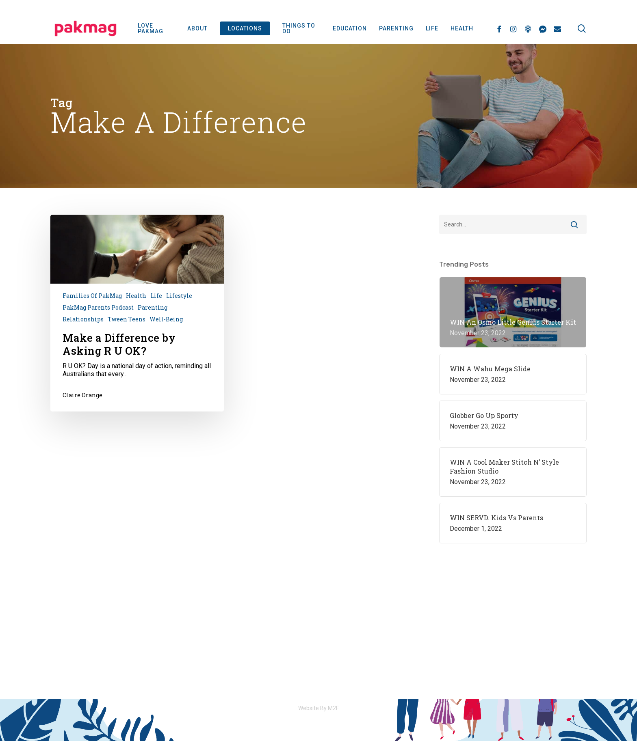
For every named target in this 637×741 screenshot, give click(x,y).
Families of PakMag (92, 295)
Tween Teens (126, 319)
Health (136, 295)
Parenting (152, 307)
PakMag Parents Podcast (98, 307)
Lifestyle (179, 295)
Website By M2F (318, 708)
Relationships (83, 319)
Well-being (166, 319)
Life (156, 295)
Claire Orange (82, 395)
